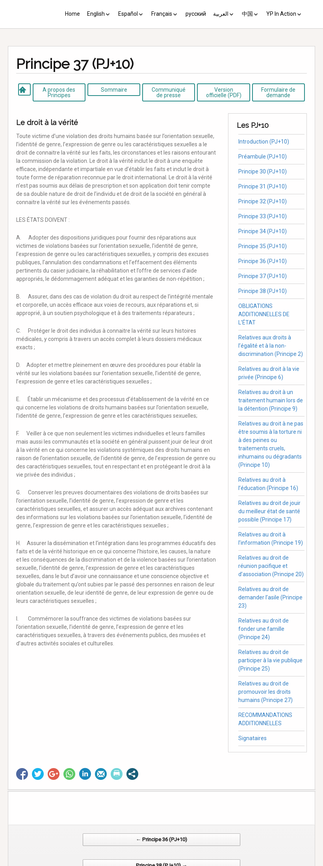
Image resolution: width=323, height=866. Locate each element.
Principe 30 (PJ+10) (262, 171)
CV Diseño (163, 862)
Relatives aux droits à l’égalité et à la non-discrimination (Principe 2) (270, 345)
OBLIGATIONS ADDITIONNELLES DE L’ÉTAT (264, 314)
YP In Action (281, 14)
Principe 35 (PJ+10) (262, 246)
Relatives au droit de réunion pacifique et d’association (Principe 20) (271, 566)
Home (72, 14)
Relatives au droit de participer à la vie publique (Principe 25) (270, 660)
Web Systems (240, 862)
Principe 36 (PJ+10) (262, 261)
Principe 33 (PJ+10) (262, 216)
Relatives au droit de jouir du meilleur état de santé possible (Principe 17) (269, 511)
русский (196, 14)
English (96, 14)
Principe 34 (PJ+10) (262, 231)
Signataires (252, 738)
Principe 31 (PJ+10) (262, 186)
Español (128, 14)
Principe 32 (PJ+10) (262, 201)
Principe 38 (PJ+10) (262, 291)
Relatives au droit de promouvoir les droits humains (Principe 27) (265, 691)
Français (161, 14)
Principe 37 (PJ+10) (262, 276)
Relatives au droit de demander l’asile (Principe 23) (270, 597)
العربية (220, 14)
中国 (247, 14)
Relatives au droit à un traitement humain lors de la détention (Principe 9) (270, 400)
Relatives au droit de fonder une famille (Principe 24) (263, 628)
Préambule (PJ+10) (262, 156)
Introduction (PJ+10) (263, 141)
